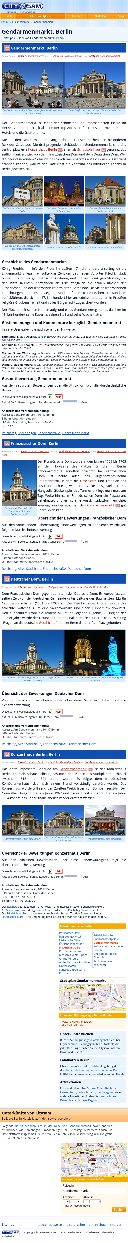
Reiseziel (68, 1185)
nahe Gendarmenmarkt (104, 56)
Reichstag (9, 433)
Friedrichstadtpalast (106, 939)
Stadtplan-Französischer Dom (74, 451)
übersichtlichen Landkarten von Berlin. (88, 1070)
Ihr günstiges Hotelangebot (91, 1040)
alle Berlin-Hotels (72, 1025)
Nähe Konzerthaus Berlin (101, 762)
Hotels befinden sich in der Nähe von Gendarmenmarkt (53, 1126)
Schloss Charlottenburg (101, 1088)
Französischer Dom (35, 451)
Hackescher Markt (75, 433)
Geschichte (88, 481)
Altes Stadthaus (29, 568)
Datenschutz (97, 1224)
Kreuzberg (100, 965)
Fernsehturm (68, 1092)
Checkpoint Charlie (105, 954)
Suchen (119, 1209)
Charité (98, 950)
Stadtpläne (101, 16)
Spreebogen (27, 433)
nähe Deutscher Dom (94, 587)
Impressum (118, 1224)
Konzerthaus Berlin (42, 149)
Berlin (4, 21)
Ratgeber (77, 16)
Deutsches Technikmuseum (104, 959)
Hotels (8, 16)
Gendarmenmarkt (31, 56)
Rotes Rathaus (87, 1092)
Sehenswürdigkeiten (41, 16)
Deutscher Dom (79, 568)
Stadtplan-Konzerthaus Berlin (64, 762)
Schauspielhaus (89, 149)
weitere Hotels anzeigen (77, 1021)
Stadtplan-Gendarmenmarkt (67, 56)
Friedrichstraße (49, 433)
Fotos (121, 16)
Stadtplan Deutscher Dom (61, 587)
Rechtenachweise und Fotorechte (61, 1224)
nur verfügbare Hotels (77, 1205)
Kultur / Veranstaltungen (109, 946)
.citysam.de (27, 12)
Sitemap (8, 1224)
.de (11, 12)
